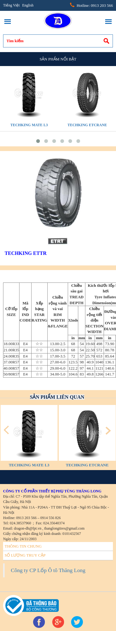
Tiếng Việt (11, 5)
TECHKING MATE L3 (29, 125)
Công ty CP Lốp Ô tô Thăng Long (48, 570)
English (28, 5)
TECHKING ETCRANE (87, 125)
